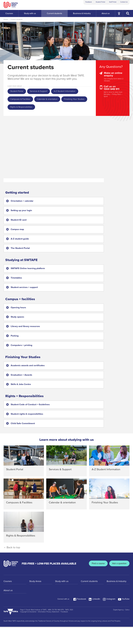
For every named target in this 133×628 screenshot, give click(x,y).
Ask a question (119, 565)
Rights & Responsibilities (50, 108)
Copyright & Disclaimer (28, 613)
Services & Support (40, 91)
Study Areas (35, 582)
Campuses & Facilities (21, 99)
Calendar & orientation (50, 99)
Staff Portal (112, 2)
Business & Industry (117, 582)
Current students (16, 19)
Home (6, 19)
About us (8, 592)
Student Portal (100, 2)
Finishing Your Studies (21, 108)
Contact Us (124, 2)
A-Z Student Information (68, 91)
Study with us (62, 582)
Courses (8, 582)
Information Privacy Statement (48, 613)
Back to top (12, 548)
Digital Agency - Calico (121, 611)
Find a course (97, 565)
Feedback (88, 2)
